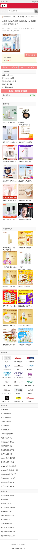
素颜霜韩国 (4, 499)
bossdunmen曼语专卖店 (8, 474)
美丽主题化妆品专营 (7, 450)
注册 (7, 2)
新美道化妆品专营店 (7, 462)
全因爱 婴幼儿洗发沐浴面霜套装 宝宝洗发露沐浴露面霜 (26, 269)
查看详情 (6, 67)
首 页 (3, 6)
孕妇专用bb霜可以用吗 (8, 536)
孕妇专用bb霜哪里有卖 (8, 532)
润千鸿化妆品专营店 (7, 486)
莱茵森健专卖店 (6, 430)
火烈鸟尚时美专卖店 (7, 482)
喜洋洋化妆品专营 (6, 454)
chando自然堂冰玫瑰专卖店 (9, 470)
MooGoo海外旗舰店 (7, 434)
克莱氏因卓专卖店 (6, 446)
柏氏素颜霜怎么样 (6, 511)
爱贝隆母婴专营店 (23, 17)
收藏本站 (35, 2)
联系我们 (22, 544)
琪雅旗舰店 (4, 409)
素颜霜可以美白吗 (6, 503)
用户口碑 (14, 67)
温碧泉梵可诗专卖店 (7, 442)
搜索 (36, 11)
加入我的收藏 (15, 31)
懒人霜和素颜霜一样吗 (8, 507)
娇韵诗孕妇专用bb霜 (7, 528)
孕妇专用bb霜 (5, 519)
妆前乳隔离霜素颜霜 (7, 495)
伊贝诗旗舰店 (5, 426)
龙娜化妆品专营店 (6, 438)
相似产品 (23, 67)
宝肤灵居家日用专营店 (8, 478)
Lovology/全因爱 (28, 28)
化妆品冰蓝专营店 (6, 421)
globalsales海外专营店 (8, 458)
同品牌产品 (31, 67)
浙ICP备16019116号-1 (19, 548)
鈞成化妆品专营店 (6, 417)
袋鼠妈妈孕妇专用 (6, 523)
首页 (14, 17)
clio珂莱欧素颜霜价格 (7, 515)
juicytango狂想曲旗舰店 (8, 466)
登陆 (2, 2)
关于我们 (13, 544)
